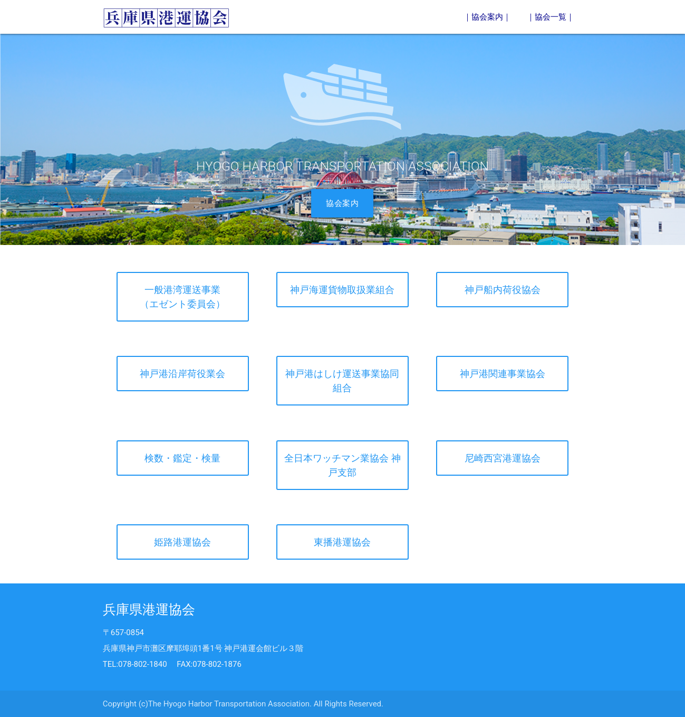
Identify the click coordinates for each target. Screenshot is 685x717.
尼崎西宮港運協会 (503, 458)
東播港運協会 (342, 542)
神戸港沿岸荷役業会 (182, 373)
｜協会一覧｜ (550, 17)
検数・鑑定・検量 (182, 458)
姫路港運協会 (182, 542)
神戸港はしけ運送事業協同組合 (342, 380)
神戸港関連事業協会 (502, 373)
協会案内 (342, 203)
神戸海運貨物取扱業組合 (342, 289)
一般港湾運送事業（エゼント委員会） (182, 296)
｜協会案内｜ (487, 17)
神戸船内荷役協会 (503, 289)
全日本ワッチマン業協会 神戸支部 (342, 465)
